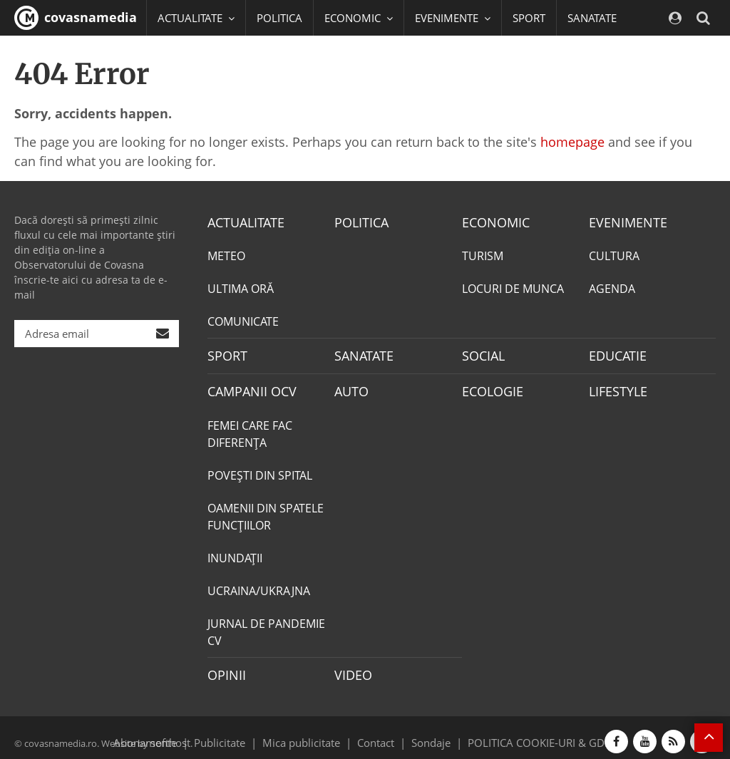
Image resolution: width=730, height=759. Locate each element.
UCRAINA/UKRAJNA (258, 585)
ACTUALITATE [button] (196, 18)
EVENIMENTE (623, 221)
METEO (226, 254)
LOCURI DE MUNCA (513, 287)
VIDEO (351, 668)
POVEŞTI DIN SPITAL (259, 469)
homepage (572, 141)
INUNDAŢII (234, 552)
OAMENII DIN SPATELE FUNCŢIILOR (265, 511)
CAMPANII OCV (246, 387)
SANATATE (592, 18)
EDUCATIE (240, 53)
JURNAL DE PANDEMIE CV (266, 626)
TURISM (482, 254)
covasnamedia (75, 18)
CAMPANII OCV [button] (329, 53)
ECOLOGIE (489, 387)
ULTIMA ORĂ (240, 287)
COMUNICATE (243, 320)
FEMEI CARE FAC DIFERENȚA (249, 428)
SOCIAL (176, 53)
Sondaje (426, 733)
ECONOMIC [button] (358, 18)
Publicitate (237, 733)
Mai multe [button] (189, 89)
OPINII (223, 668)
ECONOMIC (491, 221)
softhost (168, 733)
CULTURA (614, 254)
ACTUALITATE (242, 221)
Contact (376, 733)
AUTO (349, 387)
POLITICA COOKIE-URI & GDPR (524, 733)
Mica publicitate (309, 733)
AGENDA (612, 287)
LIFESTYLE (615, 387)
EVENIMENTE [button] (452, 18)
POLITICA (279, 18)
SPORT (529, 18)
